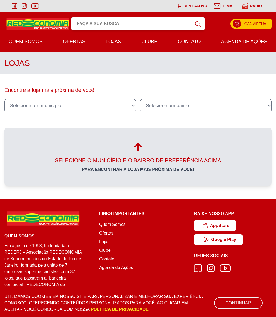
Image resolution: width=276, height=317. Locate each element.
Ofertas (74, 41)
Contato (189, 41)
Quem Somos (26, 41)
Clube (149, 41)
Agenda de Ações (244, 41)
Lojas (113, 41)
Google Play (219, 239)
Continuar (238, 303)
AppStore (216, 225)
